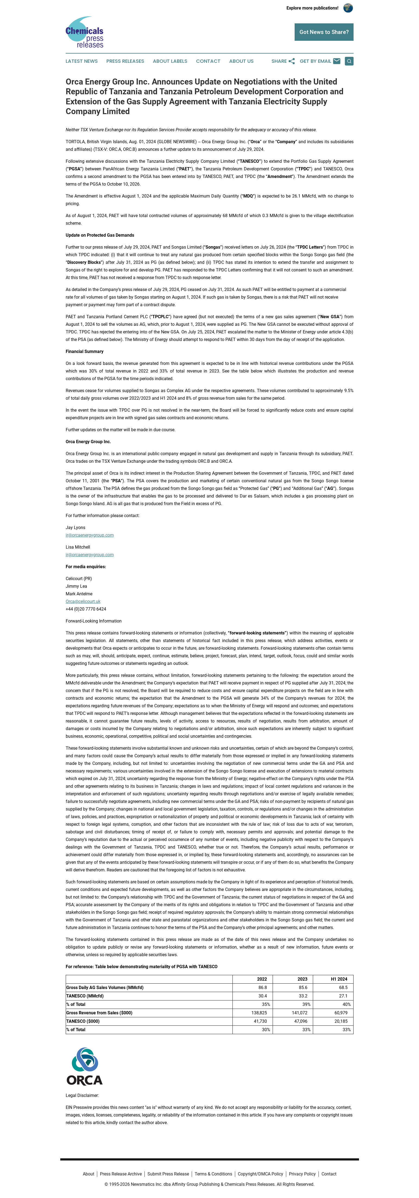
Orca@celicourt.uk (83, 601)
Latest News (82, 61)
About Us (241, 61)
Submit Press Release (168, 1174)
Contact (208, 61)
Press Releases (125, 61)
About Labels (170, 61)
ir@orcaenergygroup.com (90, 535)
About (88, 1174)
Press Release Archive (121, 1174)
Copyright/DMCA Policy (260, 1174)
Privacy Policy (302, 1174)
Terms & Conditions (213, 1174)
